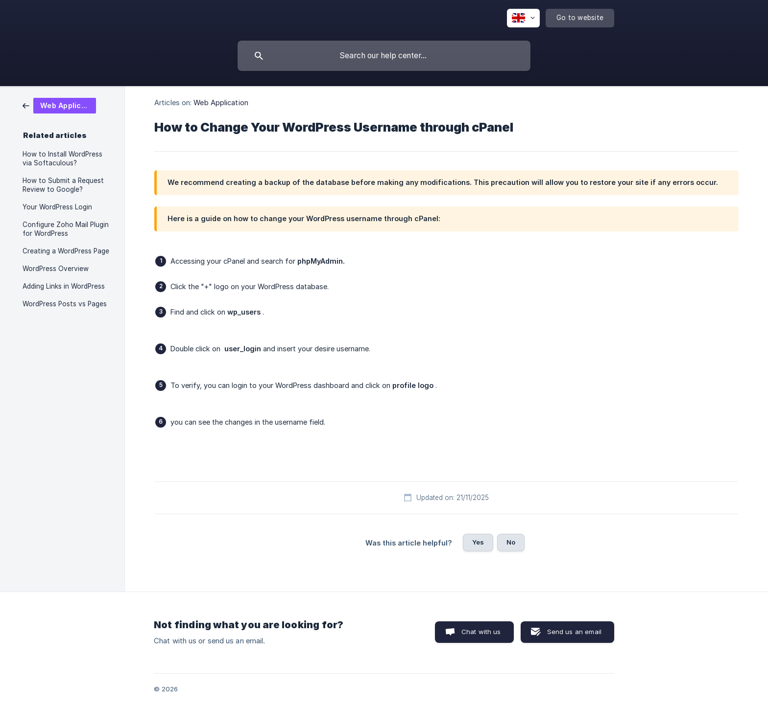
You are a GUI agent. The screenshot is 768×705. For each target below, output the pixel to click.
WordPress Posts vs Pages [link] (65, 304)
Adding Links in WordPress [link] (64, 286)
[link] (59, 105)
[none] (523, 18)
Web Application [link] (220, 102)
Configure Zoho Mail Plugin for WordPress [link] (66, 229)
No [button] (510, 542)
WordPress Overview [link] (56, 269)
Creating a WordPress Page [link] (66, 251)
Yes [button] (478, 542)
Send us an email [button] (574, 632)
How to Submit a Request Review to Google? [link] (63, 185)
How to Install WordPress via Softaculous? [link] (62, 158)
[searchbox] (384, 56)
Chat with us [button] (481, 632)
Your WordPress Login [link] (57, 207)
